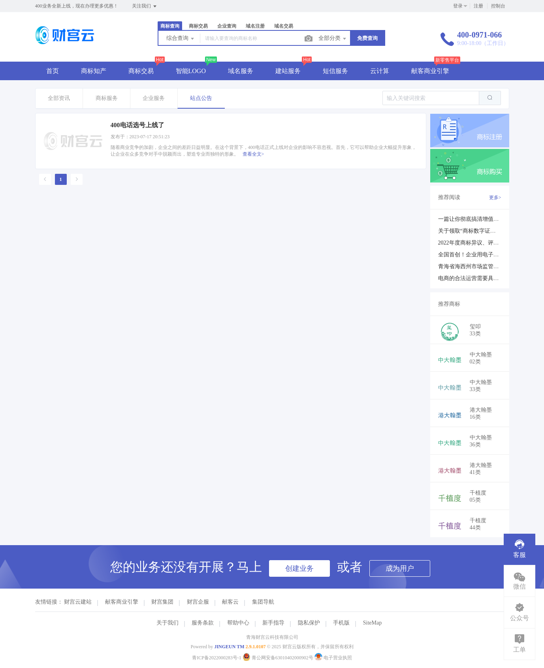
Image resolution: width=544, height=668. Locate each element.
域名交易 (283, 26)
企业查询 (226, 26)
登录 (458, 6)
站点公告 (201, 98)
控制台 (498, 6)
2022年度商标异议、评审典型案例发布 (485, 243)
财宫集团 (162, 602)
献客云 (230, 602)
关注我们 (145, 6)
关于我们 (167, 623)
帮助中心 (238, 623)
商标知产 (93, 71)
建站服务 (288, 71)
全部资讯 (59, 98)
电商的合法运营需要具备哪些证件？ (482, 278)
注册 (478, 6)
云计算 (379, 71)
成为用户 (400, 568)
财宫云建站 (78, 602)
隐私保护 (309, 623)
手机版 (341, 623)
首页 (52, 71)
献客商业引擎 (430, 71)
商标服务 (107, 98)
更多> (495, 197)
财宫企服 (198, 602)
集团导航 (263, 602)
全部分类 (333, 38)
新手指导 (273, 623)
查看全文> (253, 154)
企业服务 (154, 98)
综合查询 (181, 38)
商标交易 (198, 26)
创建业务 (299, 568)
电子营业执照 (333, 657)
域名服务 (240, 71)
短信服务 (335, 71)
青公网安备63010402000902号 (278, 657)
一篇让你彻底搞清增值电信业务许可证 (485, 219)
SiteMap (372, 623)
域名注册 (255, 26)
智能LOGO (191, 71)
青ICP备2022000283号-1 (216, 657)
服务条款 (203, 623)
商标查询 (169, 26)
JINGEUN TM (229, 646)
